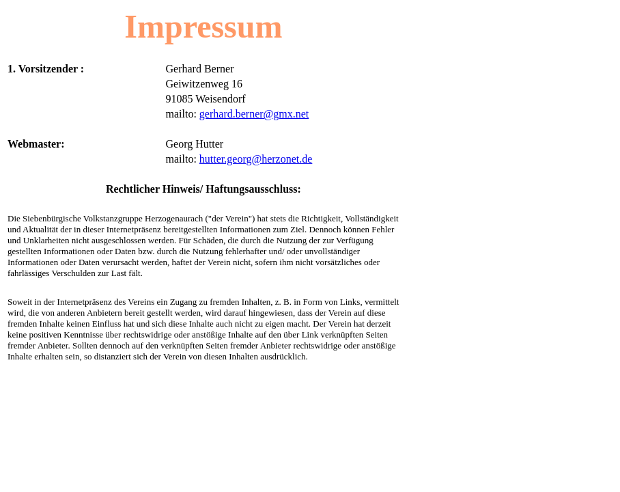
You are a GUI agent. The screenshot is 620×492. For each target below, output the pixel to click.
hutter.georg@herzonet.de (256, 159)
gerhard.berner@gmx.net (254, 114)
